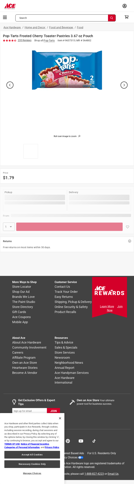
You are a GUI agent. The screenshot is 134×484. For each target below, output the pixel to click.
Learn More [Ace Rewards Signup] (107, 306)
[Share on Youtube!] (81, 440)
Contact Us (62, 286)
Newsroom (62, 357)
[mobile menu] (5, 17)
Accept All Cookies (32, 454)
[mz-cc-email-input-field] (29, 411)
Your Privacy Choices (67, 457)
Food (80, 27)
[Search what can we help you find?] (65, 17)
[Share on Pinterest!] (68, 440)
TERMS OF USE (12, 444)
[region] (32, 448)
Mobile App (20, 322)
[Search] (112, 17)
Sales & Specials (66, 347)
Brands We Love (23, 297)
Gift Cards (19, 312)
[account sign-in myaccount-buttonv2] (125, 5)
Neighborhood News (69, 362)
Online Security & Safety (71, 307)
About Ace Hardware (26, 342)
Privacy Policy (52, 447)
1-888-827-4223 (94, 473)
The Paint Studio (23, 302)
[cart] (127, 17)
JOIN (53, 411)
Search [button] (23, 18)
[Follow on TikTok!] (94, 440)
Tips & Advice (64, 342)
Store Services (65, 352)
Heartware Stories (25, 367)
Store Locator (21, 286)
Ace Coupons (21, 317)
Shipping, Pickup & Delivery (73, 302)
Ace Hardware (12, 27)
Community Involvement (29, 347)
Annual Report (64, 367)
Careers (17, 352)
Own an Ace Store (24, 362)
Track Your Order (66, 292)
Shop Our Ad (20, 292)
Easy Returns (64, 297)
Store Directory (22, 307)
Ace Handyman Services (72, 373)
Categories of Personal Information (22, 447)
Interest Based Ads (72, 453)
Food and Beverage (61, 27)
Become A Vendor (24, 373)
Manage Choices (32, 473)
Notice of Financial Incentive (35, 444)
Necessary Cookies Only (32, 464)
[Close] (60, 418)
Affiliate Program (24, 357)
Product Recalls (65, 312)
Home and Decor (35, 27)
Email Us (113, 473)
